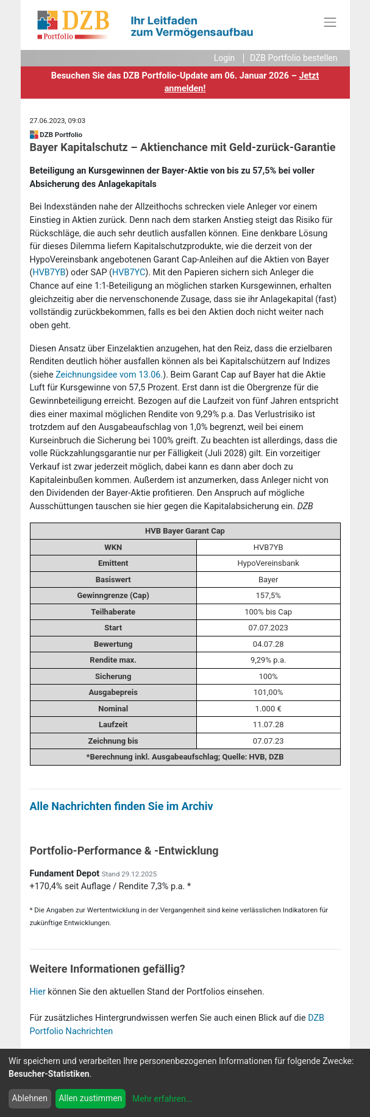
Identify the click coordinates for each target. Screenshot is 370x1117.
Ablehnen (30, 1098)
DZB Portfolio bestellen (294, 58)
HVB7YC (128, 272)
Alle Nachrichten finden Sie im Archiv (121, 806)
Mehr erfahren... (162, 1099)
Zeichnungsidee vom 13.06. (109, 375)
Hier (38, 992)
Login (224, 58)
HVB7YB (48, 272)
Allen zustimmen (90, 1098)
